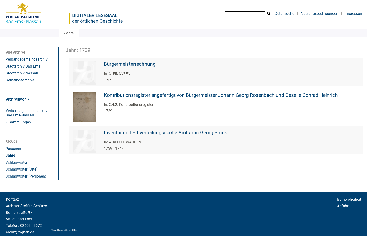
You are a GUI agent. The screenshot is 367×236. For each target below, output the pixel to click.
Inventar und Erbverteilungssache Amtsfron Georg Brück (165, 132)
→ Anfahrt (340, 206)
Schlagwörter (16, 162)
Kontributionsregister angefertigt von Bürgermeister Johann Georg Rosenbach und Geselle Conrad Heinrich (221, 95)
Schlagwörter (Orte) (22, 169)
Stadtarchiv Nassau (22, 73)
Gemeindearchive (20, 80)
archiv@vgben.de (20, 232)
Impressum (354, 13)
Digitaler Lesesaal (94, 15)
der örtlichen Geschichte (97, 21)
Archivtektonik (17, 99)
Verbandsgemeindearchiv (27, 59)
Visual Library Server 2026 (64, 230)
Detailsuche (284, 13)
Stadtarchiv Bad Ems (23, 66)
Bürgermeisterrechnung (130, 64)
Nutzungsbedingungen (319, 13)
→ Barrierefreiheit (346, 199)
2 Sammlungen (18, 122)
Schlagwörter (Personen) (26, 176)
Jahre (10, 155)
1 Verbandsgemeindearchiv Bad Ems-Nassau (27, 110)
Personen (13, 148)
